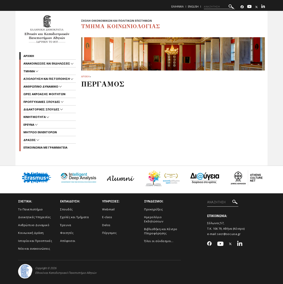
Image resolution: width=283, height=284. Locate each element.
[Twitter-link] (256, 7)
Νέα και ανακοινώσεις (34, 249)
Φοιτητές (66, 233)
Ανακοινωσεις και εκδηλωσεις (47, 63)
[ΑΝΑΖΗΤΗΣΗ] (219, 6)
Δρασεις (29, 140)
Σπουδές (66, 209)
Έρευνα (65, 225)
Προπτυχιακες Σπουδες (42, 102)
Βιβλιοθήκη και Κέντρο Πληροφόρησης (160, 231)
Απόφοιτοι (67, 241)
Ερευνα (29, 125)
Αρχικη (28, 56)
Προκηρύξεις (153, 209)
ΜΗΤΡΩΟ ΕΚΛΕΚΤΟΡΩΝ (40, 132)
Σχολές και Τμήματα (74, 217)
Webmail (108, 209)
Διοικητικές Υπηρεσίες (34, 217)
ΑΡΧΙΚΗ (85, 76)
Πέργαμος (109, 233)
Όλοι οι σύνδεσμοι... (158, 241)
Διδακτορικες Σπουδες (41, 109)
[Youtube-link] (249, 7)
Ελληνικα (177, 6)
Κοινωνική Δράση (31, 233)
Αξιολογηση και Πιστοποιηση (47, 79)
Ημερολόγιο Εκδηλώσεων (153, 219)
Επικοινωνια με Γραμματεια (45, 147)
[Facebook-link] (242, 7)
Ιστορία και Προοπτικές (35, 241)
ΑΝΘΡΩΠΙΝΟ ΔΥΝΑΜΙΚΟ (41, 86)
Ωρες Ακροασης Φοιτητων (44, 94)
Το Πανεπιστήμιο (30, 209)
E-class (107, 217)
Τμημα (29, 71)
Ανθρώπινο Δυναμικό (33, 225)
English (193, 6)
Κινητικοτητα (34, 117)
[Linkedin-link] (263, 7)
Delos (106, 225)
